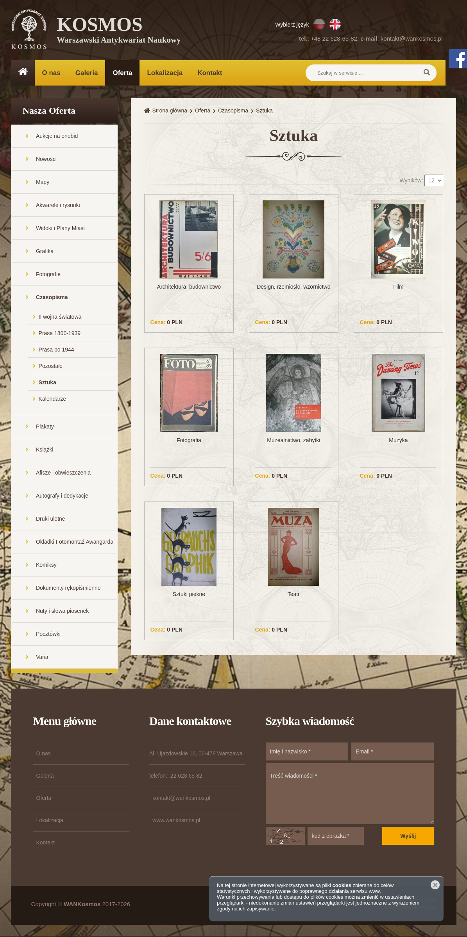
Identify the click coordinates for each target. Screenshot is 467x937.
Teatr (294, 594)
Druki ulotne (50, 519)
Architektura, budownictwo (189, 287)
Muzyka (398, 440)
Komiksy (46, 565)
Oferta (122, 73)
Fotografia (189, 440)
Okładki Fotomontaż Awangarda (74, 542)
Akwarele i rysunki (58, 205)
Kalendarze (52, 399)
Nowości (46, 159)
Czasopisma (52, 297)
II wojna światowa (60, 317)
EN (335, 24)
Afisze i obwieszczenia (63, 473)
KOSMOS (119, 31)
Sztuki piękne (189, 594)
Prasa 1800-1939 (60, 333)
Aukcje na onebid (57, 136)
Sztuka (47, 383)
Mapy (42, 182)
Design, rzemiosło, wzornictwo (293, 287)
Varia (42, 657)
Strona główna (170, 111)
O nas (51, 73)
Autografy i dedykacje (62, 496)
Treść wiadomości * (350, 794)
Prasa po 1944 (56, 350)
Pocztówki (48, 634)
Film (398, 287)
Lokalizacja (165, 73)
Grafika (45, 251)
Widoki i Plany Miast (60, 228)
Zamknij (435, 884)
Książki (44, 450)
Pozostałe (51, 366)
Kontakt (209, 73)
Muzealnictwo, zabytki (293, 440)
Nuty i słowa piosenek (62, 611)
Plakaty (45, 427)
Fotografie (48, 274)
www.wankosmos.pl (176, 820)
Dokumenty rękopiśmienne (68, 588)
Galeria (86, 73)
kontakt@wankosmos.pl (412, 38)
